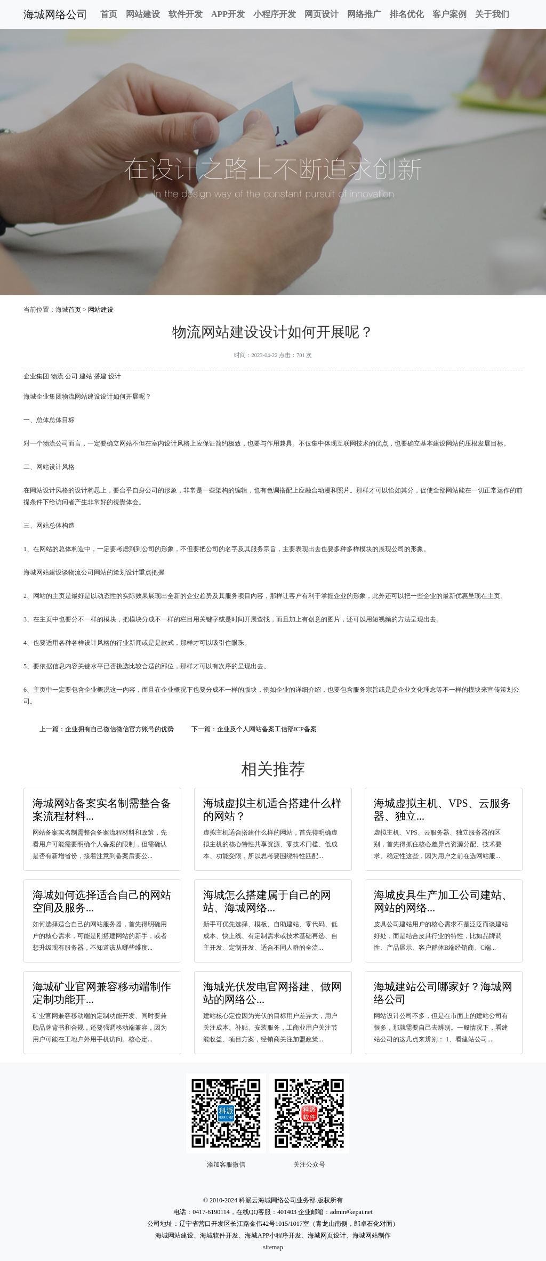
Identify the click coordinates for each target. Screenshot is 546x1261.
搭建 (100, 376)
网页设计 (321, 14)
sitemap (273, 1247)
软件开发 (185, 14)
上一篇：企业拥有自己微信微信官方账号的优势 (106, 729)
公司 (71, 376)
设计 (114, 376)
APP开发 (228, 14)
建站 (85, 376)
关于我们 (492, 14)
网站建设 (143, 14)
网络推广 (364, 14)
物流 (57, 376)
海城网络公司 (55, 14)
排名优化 (407, 14)
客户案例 (449, 14)
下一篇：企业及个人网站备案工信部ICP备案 (254, 729)
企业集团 (36, 376)
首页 (108, 14)
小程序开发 (274, 14)
